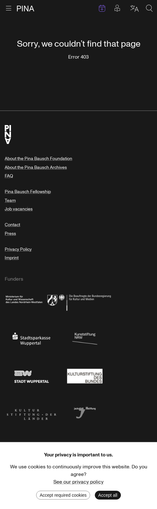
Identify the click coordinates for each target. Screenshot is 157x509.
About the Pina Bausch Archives (36, 167)
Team (10, 200)
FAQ (9, 176)
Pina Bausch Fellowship (28, 192)
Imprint (12, 258)
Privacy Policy (18, 249)
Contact (12, 225)
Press (10, 234)
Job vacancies (19, 209)
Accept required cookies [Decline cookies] (63, 495)
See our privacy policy (78, 481)
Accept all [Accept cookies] (107, 495)
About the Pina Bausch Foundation (38, 159)
